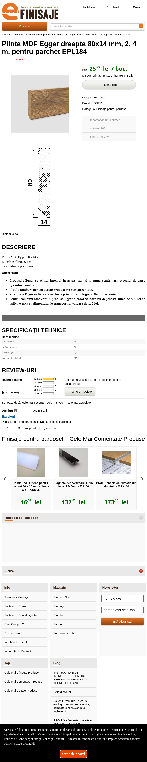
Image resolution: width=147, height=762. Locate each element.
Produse (24, 26)
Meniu (133, 7)
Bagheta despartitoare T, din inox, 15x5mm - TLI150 (73, 484)
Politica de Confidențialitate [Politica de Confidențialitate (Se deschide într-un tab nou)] (21, 739)
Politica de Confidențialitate (21, 615)
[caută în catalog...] (93, 26)
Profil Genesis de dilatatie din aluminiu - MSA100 (116, 484)
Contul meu (86, 7)
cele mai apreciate (79, 402)
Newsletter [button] (110, 587)
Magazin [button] (59, 587)
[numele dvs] (122, 598)
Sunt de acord (73, 754)
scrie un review (99, 136)
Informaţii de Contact (17, 651)
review (20, 59)
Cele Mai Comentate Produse (23, 681)
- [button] (141, 518)
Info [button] (7, 587)
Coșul (111, 7)
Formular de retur (64, 633)
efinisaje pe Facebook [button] (21, 517)
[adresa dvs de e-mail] (122, 610)
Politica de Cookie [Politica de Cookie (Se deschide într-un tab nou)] (123, 734)
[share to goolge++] (30, 233)
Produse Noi (61, 597)
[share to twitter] (38, 233)
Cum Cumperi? (14, 624)
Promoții (58, 606)
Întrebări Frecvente (16, 642)
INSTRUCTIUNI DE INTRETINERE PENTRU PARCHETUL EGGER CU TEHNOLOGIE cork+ (70, 677)
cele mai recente (33, 402)
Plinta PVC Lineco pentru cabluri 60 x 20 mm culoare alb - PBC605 (31, 486)
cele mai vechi (56, 402)
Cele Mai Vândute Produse (21, 672)
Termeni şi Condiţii (16, 597)
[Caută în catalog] (141, 26)
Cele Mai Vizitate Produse (20, 690)
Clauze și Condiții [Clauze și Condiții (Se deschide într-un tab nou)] (53, 739)
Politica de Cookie (15, 606)
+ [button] (141, 571)
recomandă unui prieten (105, 119)
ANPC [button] (9, 571)
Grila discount (62, 691)
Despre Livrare (13, 633)
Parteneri (59, 624)
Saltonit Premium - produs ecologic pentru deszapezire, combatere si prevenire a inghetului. (71, 706)
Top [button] (7, 663)
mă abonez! (122, 621)
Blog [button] (56, 663)
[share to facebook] (22, 233)
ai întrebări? (97, 128)
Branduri (58, 615)
